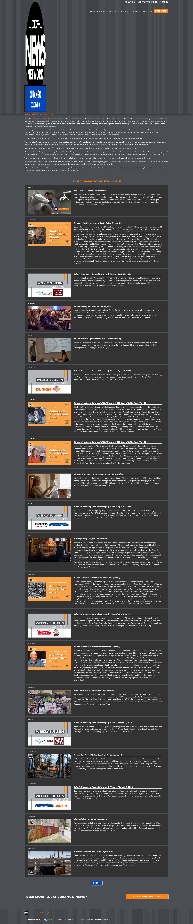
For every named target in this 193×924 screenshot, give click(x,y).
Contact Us (143, 2)
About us (130, 2)
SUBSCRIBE (160, 11)
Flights (122, 12)
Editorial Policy (34, 919)
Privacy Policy (101, 919)
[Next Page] (97, 883)
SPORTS (103, 12)
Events (113, 12)
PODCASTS (147, 12)
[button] (94, 12)
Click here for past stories (147, 896)
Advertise (134, 12)
